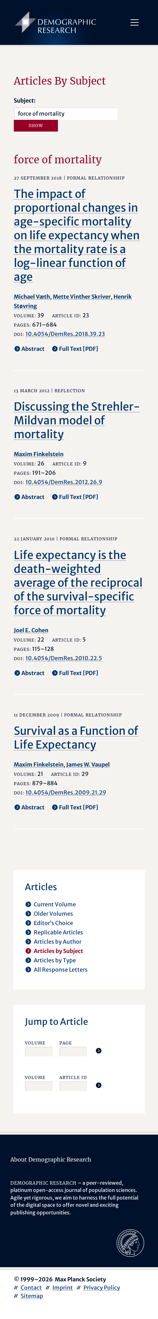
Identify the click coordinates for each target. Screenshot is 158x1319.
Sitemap (32, 1295)
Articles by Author (57, 941)
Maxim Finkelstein (38, 454)
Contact (31, 1287)
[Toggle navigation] (134, 22)
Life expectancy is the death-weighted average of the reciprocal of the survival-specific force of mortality (78, 582)
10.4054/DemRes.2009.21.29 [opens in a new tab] (66, 792)
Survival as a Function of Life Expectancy (76, 738)
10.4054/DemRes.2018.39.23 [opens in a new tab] (65, 333)
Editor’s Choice (53, 923)
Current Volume (55, 904)
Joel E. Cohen (31, 630)
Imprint (62, 1287)
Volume (35, 1043)
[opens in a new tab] (130, 1242)
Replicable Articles (58, 932)
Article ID (73, 1077)
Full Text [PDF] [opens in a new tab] (78, 348)
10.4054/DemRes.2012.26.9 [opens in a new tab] (64, 482)
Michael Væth (32, 296)
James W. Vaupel (88, 764)
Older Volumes (53, 913)
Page (65, 1043)
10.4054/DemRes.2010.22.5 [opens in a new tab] (64, 658)
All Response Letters (61, 969)
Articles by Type (55, 960)
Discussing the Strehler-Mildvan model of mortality (77, 420)
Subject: (25, 100)
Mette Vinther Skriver (82, 296)
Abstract (33, 348)
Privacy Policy (101, 1287)
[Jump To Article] (98, 1050)
